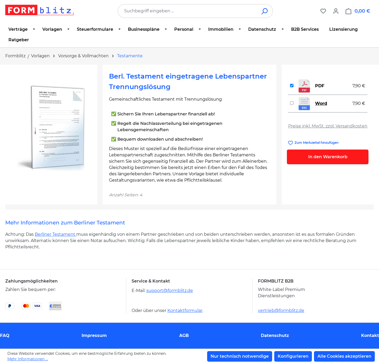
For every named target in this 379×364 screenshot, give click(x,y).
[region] (51, 127)
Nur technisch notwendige (240, 356)
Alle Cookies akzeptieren (344, 356)
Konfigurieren (293, 356)
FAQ (4, 335)
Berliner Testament (55, 234)
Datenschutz (275, 335)
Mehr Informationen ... (27, 359)
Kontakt (370, 335)
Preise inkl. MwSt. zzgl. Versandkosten (327, 126)
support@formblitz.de (169, 290)
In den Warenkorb (327, 156)
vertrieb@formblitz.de (281, 310)
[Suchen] (265, 11)
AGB (184, 335)
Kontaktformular (184, 310)
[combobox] (187, 11)
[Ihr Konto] (336, 11)
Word (321, 103)
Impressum (94, 335)
